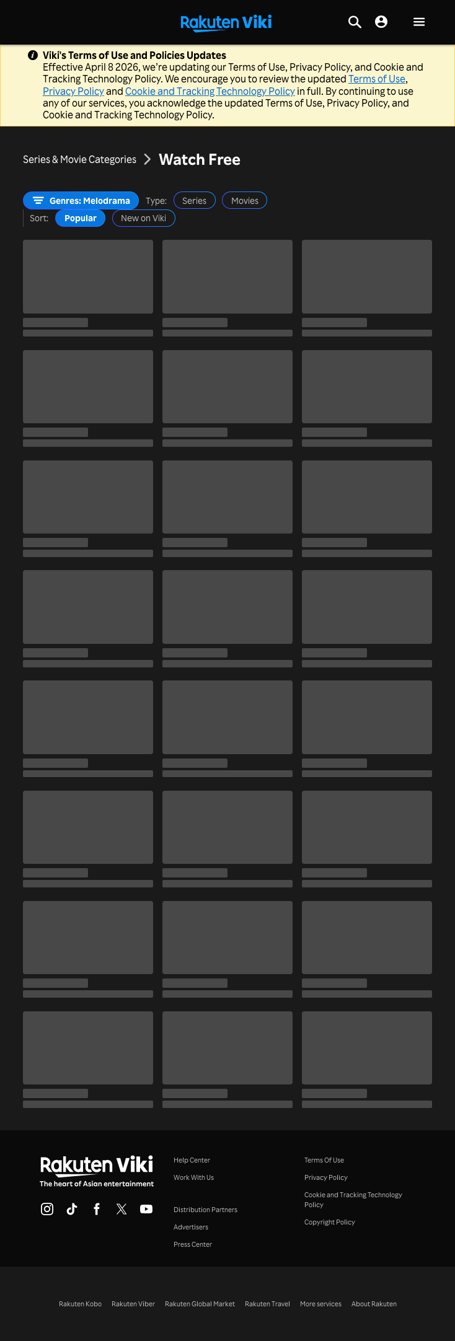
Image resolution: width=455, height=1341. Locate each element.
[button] (419, 22)
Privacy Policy (73, 91)
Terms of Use (376, 79)
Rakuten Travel (267, 1303)
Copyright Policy (329, 1222)
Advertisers (191, 1227)
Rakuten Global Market (200, 1303)
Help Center (192, 1160)
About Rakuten (374, 1303)
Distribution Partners (205, 1209)
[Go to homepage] (226, 22)
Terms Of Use (324, 1160)
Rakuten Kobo (80, 1303)
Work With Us (194, 1177)
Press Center (193, 1244)
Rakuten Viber (133, 1303)
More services (321, 1303)
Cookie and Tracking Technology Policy (210, 91)
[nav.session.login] (381, 22)
